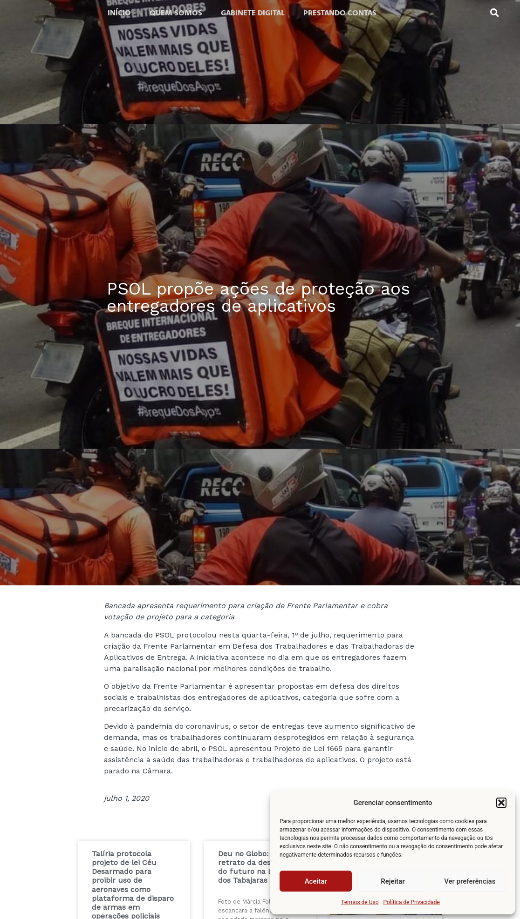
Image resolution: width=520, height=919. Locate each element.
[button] (501, 802)
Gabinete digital (253, 12)
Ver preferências (469, 881)
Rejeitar (392, 881)
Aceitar (316, 881)
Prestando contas (339, 12)
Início (119, 12)
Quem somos (176, 12)
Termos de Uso (359, 902)
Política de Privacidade (411, 902)
